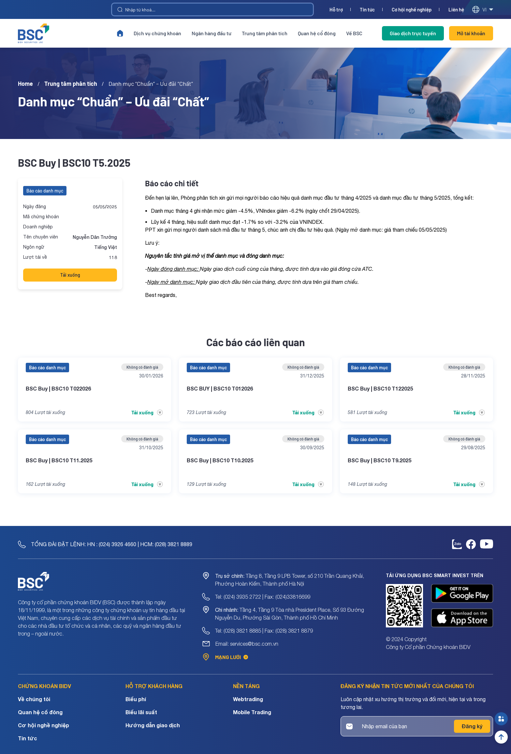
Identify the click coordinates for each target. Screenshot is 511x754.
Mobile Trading (252, 712)
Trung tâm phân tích (264, 33)
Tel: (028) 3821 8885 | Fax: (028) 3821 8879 (264, 631)
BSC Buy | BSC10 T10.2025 (220, 460)
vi (482, 9)
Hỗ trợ (336, 9)
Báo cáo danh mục (44, 190)
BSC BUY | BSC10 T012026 (220, 388)
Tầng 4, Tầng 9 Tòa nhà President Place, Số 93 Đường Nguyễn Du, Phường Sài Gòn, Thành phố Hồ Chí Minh (289, 614)
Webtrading (248, 699)
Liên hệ (456, 9)
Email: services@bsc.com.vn (246, 644)
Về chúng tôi (34, 699)
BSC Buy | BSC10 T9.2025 (379, 460)
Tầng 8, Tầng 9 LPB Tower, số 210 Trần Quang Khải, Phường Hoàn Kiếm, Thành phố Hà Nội (289, 580)
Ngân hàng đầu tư (211, 33)
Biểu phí (135, 699)
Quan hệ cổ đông (317, 33)
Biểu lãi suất (141, 712)
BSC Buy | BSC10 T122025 (380, 388)
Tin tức (367, 9)
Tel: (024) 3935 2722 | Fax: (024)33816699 (262, 597)
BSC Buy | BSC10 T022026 (58, 388)
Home (25, 83)
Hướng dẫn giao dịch (152, 725)
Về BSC (354, 33)
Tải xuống (70, 275)
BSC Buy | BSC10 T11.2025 (59, 460)
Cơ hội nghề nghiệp (411, 9)
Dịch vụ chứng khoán (157, 33)
